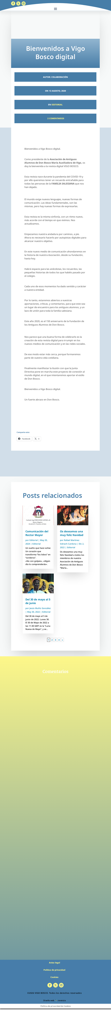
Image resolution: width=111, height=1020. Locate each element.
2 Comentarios (55, 118)
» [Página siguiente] (62, 639)
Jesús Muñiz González (40, 608)
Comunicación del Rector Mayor (36, 533)
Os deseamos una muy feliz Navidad (71, 533)
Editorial (57, 104)
